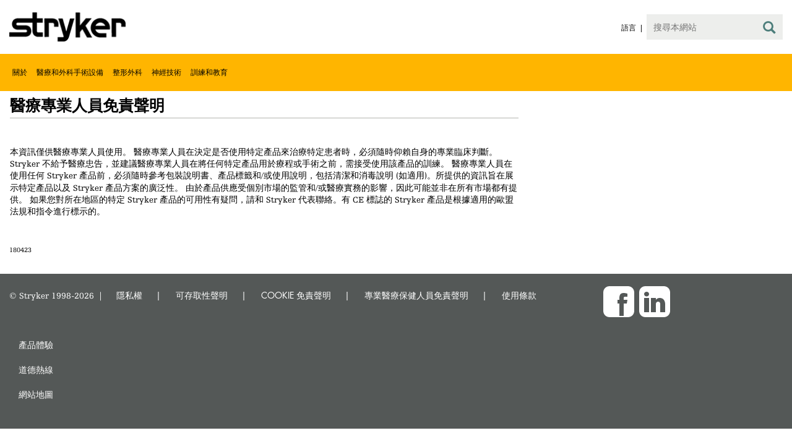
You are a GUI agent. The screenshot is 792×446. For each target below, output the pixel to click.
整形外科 (127, 72)
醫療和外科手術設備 (70, 72)
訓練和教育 (209, 72)
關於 (19, 72)
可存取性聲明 (202, 295)
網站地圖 (36, 394)
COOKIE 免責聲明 (296, 295)
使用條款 (519, 295)
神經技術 (166, 72)
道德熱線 (36, 369)
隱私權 (129, 295)
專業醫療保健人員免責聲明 (416, 295)
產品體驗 (36, 345)
